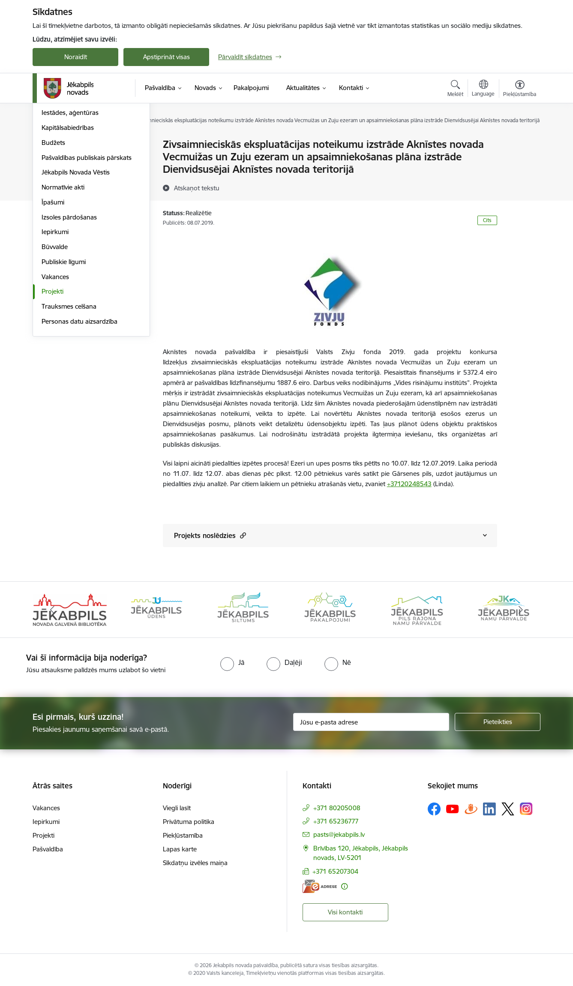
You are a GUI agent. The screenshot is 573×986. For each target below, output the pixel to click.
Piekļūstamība (183, 835)
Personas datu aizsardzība (79, 413)
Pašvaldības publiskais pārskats (87, 249)
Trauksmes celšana (69, 398)
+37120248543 (409, 484)
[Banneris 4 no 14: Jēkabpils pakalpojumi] (330, 609)
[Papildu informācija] (344, 886)
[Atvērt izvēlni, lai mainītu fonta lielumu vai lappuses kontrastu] (519, 89)
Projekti (52, 383)
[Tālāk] (521, 609)
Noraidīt (75, 57)
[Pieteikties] (497, 722)
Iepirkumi (55, 323)
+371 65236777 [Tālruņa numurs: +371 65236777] (336, 821)
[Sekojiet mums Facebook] (434, 809)
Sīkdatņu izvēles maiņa (195, 863)
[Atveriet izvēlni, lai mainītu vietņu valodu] (483, 89)
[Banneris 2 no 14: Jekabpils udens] (156, 609)
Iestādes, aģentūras (70, 204)
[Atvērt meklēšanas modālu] (455, 89)
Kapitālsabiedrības (68, 219)
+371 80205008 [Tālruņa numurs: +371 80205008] (336, 808)
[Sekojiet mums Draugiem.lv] (471, 808)
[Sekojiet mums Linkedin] (489, 809)
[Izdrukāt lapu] (519, 140)
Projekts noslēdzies (210, 535)
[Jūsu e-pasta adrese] (371, 722)
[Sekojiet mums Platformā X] (507, 809)
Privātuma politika (188, 822)
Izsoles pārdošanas (69, 309)
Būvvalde (55, 338)
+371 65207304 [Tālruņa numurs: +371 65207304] (335, 871)
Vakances (55, 368)
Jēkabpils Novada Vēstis (76, 264)
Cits (487, 220)
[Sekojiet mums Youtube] (452, 808)
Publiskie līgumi (64, 353)
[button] (242, 535)
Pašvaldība (48, 849)
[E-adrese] (320, 886)
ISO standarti (60, 175)
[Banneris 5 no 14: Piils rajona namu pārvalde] (417, 609)
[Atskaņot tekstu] (196, 188)
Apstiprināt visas (166, 57)
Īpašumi (53, 294)
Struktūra (55, 190)
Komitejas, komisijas (70, 160)
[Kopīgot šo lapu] (519, 162)
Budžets (53, 234)
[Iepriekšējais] (52, 609)
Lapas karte (180, 849)
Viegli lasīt (177, 808)
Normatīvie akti (63, 279)
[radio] (232, 662)
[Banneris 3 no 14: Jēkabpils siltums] (243, 609)
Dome (50, 145)
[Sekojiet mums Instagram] (526, 809)
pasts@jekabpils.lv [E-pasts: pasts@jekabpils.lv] (339, 834)
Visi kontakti (345, 912)
